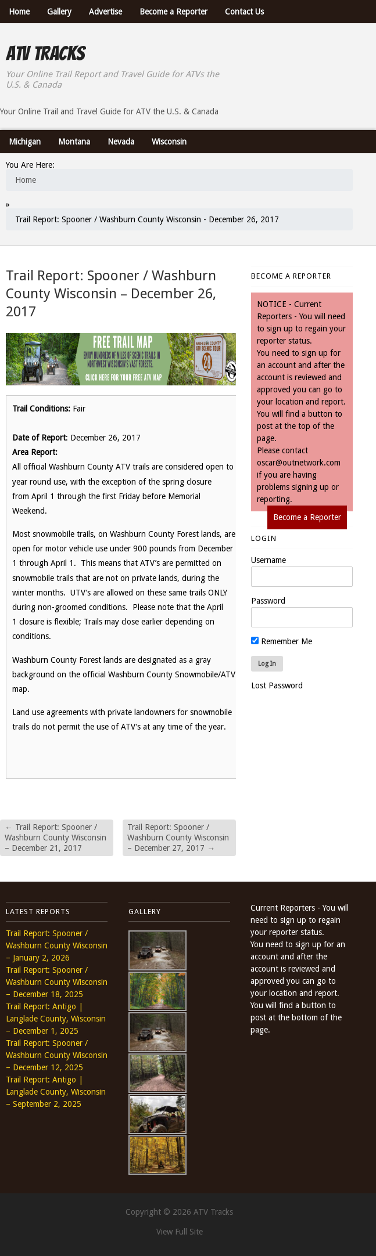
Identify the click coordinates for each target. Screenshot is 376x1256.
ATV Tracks (45, 53)
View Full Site (179, 1231)
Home (19, 11)
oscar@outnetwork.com (299, 462)
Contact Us (244, 11)
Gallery (59, 11)
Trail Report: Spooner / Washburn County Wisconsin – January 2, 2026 (57, 945)
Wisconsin (169, 141)
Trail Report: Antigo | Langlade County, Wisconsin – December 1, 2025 (56, 1018)
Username (268, 560)
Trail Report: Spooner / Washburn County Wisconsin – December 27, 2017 (178, 837)
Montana (74, 141)
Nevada (121, 141)
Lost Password (277, 685)
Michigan (25, 141)
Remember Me (281, 641)
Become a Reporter (173, 11)
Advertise (105, 11)
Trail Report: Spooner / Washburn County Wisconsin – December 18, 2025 (57, 982)
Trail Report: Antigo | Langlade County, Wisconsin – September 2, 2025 (56, 1092)
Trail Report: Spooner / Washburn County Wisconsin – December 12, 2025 (57, 1055)
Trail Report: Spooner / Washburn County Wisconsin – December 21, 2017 (55, 837)
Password (268, 600)
